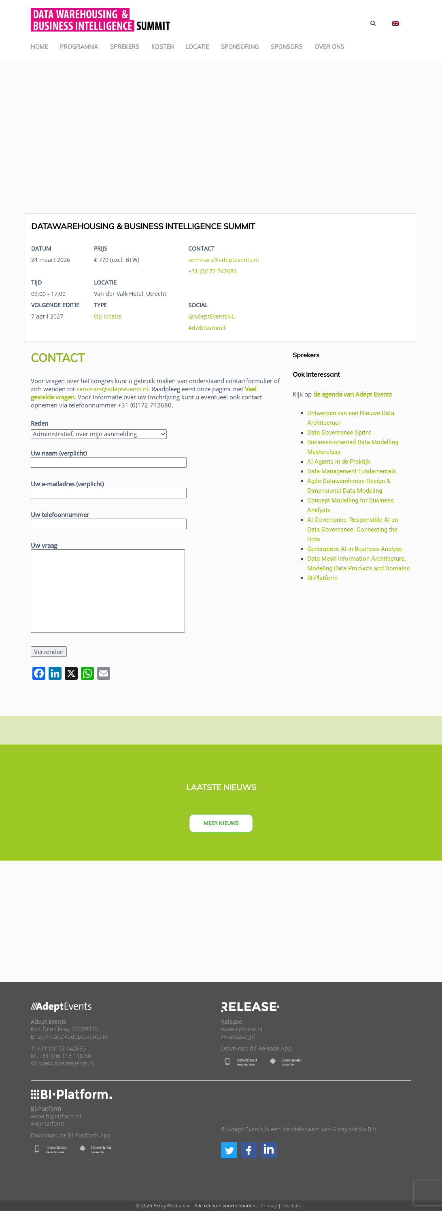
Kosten (162, 47)
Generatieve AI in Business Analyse (354, 549)
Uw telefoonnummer (109, 519)
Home (39, 47)
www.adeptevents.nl (67, 1063)
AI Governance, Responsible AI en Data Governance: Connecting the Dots (352, 529)
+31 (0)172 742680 (212, 271)
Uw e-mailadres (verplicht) (109, 488)
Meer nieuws (221, 823)
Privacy (269, 1205)
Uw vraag (108, 587)
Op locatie (107, 316)
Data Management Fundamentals (351, 471)
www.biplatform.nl (56, 1116)
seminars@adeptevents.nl (223, 260)
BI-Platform (322, 578)
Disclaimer (294, 1205)
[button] (229, 1150)
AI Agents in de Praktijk (338, 461)
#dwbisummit (207, 327)
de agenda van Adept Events (352, 394)
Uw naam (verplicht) (109, 457)
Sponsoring (240, 47)
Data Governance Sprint (339, 432)
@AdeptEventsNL (211, 316)
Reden (39, 423)
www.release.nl (242, 1029)
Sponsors (286, 47)
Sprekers (124, 47)
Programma (79, 47)
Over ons (329, 47)
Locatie (197, 47)
